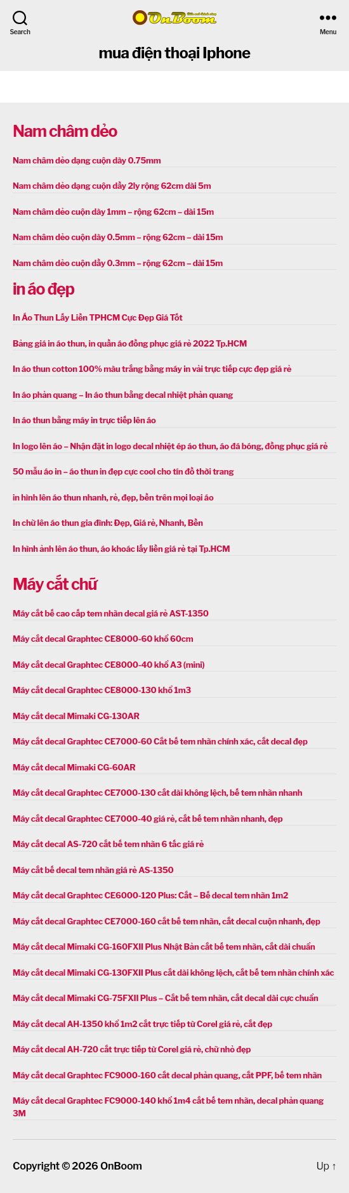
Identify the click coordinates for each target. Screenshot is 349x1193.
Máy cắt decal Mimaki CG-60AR (74, 767)
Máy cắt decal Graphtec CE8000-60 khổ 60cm (103, 639)
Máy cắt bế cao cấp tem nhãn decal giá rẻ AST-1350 (111, 613)
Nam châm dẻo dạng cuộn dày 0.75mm (87, 160)
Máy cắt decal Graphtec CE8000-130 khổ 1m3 (102, 690)
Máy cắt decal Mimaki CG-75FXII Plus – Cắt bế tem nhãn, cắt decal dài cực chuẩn (166, 998)
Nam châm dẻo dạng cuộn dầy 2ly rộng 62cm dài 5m (112, 186)
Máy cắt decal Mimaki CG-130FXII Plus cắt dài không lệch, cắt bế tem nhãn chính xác (173, 972)
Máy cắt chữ (54, 584)
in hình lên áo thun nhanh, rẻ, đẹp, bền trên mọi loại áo (113, 497)
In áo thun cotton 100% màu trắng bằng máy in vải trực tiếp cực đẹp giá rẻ (152, 369)
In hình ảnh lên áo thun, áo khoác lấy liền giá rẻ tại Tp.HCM (121, 549)
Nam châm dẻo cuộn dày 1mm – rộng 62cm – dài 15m (113, 212)
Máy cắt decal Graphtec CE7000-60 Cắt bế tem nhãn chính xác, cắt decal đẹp (160, 741)
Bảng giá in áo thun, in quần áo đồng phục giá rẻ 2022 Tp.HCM (130, 343)
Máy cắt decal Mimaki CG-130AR (76, 716)
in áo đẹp (43, 288)
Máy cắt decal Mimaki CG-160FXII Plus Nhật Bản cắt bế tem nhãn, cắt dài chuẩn (164, 946)
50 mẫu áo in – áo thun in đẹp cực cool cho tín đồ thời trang (123, 471)
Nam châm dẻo (65, 131)
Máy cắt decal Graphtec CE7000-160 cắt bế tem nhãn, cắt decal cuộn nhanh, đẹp (166, 921)
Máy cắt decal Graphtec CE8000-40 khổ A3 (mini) (108, 665)
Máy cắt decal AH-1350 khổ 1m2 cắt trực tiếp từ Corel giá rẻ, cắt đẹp (142, 1024)
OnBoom (121, 1166)
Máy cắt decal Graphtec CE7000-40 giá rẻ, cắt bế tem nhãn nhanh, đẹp (147, 818)
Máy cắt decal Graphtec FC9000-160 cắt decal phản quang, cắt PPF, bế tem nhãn (167, 1075)
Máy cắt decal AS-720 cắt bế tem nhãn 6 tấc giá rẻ (108, 844)
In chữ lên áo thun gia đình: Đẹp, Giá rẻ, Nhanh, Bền (108, 523)
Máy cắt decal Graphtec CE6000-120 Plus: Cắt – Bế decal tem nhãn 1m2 (150, 895)
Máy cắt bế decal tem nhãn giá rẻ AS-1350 (93, 870)
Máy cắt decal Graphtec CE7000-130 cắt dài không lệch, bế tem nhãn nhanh (157, 793)
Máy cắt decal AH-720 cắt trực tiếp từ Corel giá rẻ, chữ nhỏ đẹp (132, 1049)
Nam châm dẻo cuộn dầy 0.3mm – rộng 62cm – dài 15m (118, 263)
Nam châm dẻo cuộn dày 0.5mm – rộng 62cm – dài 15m (118, 237)
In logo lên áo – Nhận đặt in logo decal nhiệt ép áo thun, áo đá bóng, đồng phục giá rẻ (170, 446)
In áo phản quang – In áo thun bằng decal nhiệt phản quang (123, 395)
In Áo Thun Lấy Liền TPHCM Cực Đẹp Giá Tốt (98, 317)
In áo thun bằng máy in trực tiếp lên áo (84, 420)
